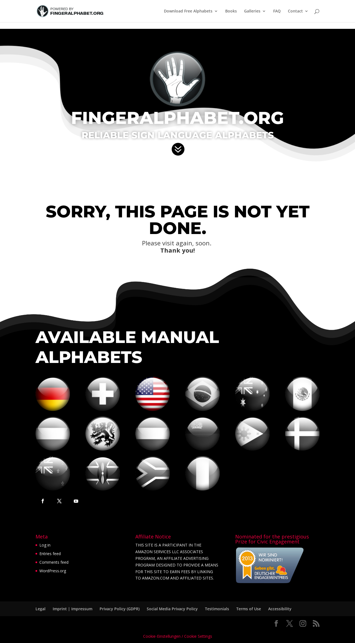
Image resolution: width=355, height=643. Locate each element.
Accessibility (279, 608)
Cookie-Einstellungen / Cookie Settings (177, 636)
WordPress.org (52, 570)
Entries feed (50, 553)
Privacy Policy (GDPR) (120, 608)
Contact (295, 11)
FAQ (277, 11)
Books (231, 11)
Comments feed (54, 562)
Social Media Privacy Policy (172, 608)
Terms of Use (248, 608)
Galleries (252, 11)
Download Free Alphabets (188, 11)
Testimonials (217, 608)
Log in (44, 545)
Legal (40, 608)
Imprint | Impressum (72, 608)
